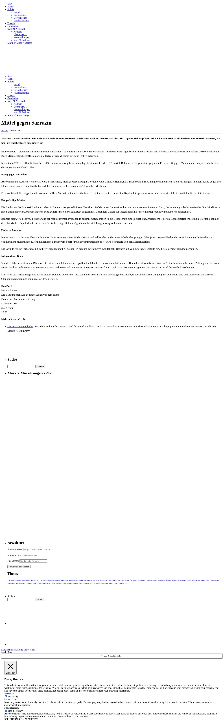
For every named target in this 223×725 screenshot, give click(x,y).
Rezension (78, 583)
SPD (91, 583)
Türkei (116, 583)
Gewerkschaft (20, 17)
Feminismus (125, 580)
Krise (207, 580)
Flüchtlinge (133, 580)
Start (9, 3)
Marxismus (11, 583)
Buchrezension (89, 580)
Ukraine (121, 583)
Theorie (11, 23)
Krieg (203, 580)
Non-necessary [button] (11, 707)
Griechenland (162, 580)
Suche (10, 6)
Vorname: (12, 555)
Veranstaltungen (22, 37)
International (20, 15)
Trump (110, 583)
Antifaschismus (21, 20)
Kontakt (18, 31)
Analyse (33, 580)
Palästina (29, 583)
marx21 (217, 580)
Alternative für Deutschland (20, 580)
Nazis (23, 583)
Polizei (35, 583)
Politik (10, 9)
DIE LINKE (104, 580)
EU (110, 580)
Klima (198, 580)
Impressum (29, 649)
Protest (40, 583)
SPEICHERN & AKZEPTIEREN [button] (21, 719)
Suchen (11, 596)
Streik (96, 583)
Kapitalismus (191, 580)
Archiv (4, 130)
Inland (17, 12)
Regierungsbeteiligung (59, 583)
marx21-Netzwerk (16, 29)
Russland (86, 583)
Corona (96, 580)
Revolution (71, 583)
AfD (9, 580)
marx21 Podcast (22, 40)
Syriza (105, 583)
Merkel (18, 583)
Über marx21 (20, 34)
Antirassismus (73, 580)
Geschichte (12, 26)
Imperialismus (172, 580)
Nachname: (13, 561)
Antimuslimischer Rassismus (58, 580)
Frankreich (141, 580)
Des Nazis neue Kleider (20, 326)
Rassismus (46, 583)
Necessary (13, 696)
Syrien (100, 583)
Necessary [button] (9, 693)
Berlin (81, 580)
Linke (212, 580)
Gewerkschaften (151, 580)
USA (126, 583)
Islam (179, 580)
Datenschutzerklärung (12, 649)
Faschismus (116, 580)
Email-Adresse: (15, 549)
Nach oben (6, 652)
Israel (184, 580)
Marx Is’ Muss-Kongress (19, 43)
